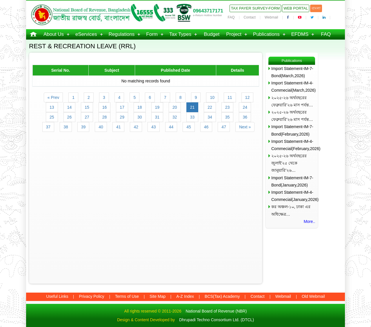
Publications (266, 34)
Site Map (158, 296)
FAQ (231, 17)
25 (52, 117)
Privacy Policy (91, 296)
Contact (250, 17)
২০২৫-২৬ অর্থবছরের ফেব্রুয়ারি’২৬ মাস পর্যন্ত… (292, 101)
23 (227, 107)
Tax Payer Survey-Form (255, 8)
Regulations (122, 34)
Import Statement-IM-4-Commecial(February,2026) (293, 145)
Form (152, 34)
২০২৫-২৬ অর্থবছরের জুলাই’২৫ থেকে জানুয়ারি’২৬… (289, 163)
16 (104, 107)
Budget (211, 34)
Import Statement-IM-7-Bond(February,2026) (292, 130)
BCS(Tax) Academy (222, 296)
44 (171, 127)
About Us (53, 34)
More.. (309, 221)
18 (139, 107)
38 (65, 127)
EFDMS (300, 34)
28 (104, 117)
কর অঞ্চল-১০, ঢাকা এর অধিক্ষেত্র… (290, 210)
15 (87, 107)
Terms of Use (127, 296)
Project (233, 34)
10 (212, 97)
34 (210, 117)
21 (192, 107)
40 (101, 127)
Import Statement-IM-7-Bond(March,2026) (292, 72)
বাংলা (316, 8)
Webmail (271, 17)
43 (153, 127)
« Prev (53, 97)
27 (87, 117)
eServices (86, 34)
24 (245, 107)
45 (188, 127)
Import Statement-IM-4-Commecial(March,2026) (293, 87)
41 (118, 127)
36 (245, 117)
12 (247, 97)
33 (192, 117)
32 (174, 117)
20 (174, 107)
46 (206, 127)
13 (52, 107)
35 (227, 117)
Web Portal (295, 8)
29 (122, 117)
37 (48, 127)
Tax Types (180, 34)
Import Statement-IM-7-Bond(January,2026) (292, 181)
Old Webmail (313, 296)
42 (136, 127)
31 (157, 117)
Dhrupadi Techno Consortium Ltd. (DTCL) (216, 319)
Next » (245, 127)
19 (157, 107)
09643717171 (208, 11)
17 (122, 107)
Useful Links (57, 296)
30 (139, 117)
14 (69, 107)
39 (83, 127)
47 (223, 127)
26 (69, 117)
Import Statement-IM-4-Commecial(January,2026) (293, 196)
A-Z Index (185, 296)
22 (210, 107)
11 (230, 97)
